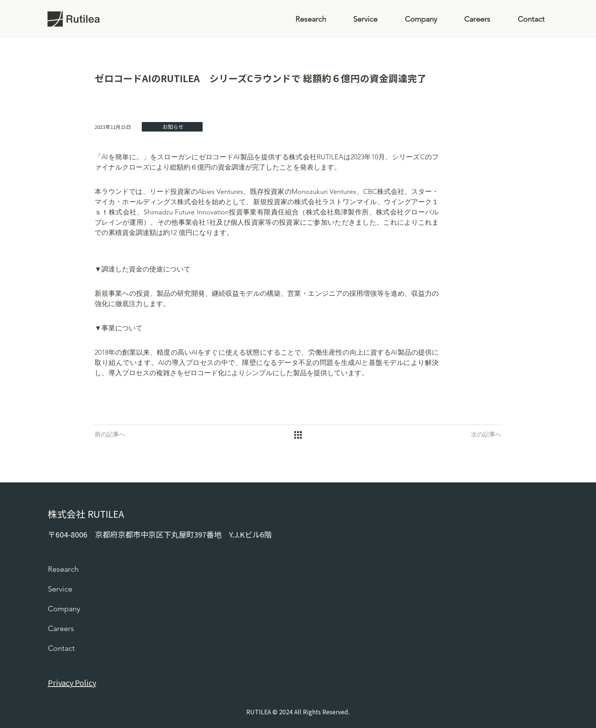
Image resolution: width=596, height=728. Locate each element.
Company (64, 608)
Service (60, 588)
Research (63, 569)
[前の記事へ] (110, 435)
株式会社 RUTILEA (86, 513)
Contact (61, 648)
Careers (61, 628)
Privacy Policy (72, 682)
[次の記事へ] (486, 435)
